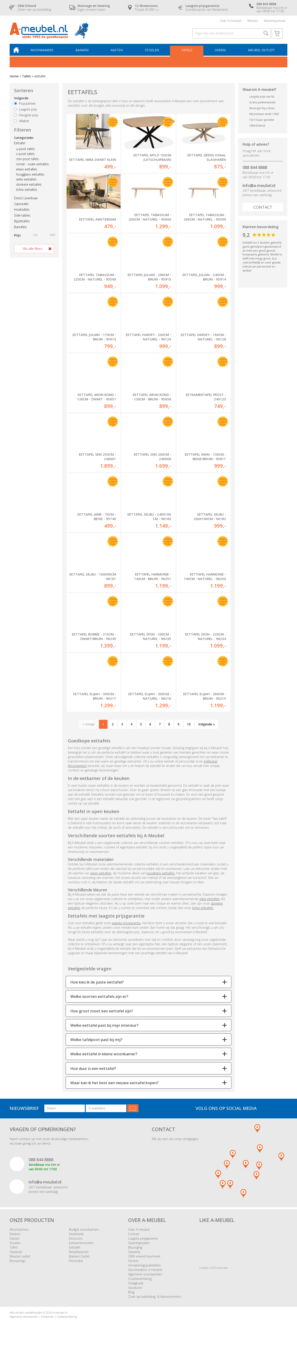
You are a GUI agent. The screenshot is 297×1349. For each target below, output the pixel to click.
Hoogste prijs (26, 118)
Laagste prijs (25, 112)
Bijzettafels (22, 224)
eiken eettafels (26, 172)
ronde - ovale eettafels (32, 167)
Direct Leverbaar (26, 201)
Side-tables (22, 219)
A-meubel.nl (60, 1319)
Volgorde (21, 101)
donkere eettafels (29, 188)
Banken (83, 53)
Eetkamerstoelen (81, 1249)
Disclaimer (47, 1322)
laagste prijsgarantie (126, 929)
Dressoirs (76, 1244)
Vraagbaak (135, 1289)
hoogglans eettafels (30, 177)
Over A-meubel (230, 21)
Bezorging (135, 1253)
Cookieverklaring (140, 1285)
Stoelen (153, 53)
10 (189, 730)
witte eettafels (26, 183)
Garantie (134, 1258)
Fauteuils (16, 1258)
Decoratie (76, 1267)
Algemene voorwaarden (145, 1280)
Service (133, 1267)
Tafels (187, 53)
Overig (220, 53)
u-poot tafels (25, 152)
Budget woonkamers (84, 1235)
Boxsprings (18, 1267)
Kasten (118, 53)
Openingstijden (139, 1249)
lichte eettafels (26, 193)
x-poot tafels (25, 157)
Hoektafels (22, 213)
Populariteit (25, 107)
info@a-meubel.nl (259, 188)
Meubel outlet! (261, 53)
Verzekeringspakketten (144, 1271)
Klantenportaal (274, 21)
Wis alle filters (32, 252)
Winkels (252, 21)
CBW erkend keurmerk (144, 1262)
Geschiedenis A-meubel (145, 1276)
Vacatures (135, 1294)
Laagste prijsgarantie (143, 1244)
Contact (262, 210)
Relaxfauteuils (79, 1258)
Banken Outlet (79, 1262)
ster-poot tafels (27, 162)
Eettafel (19, 146)
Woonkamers (44, 53)
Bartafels (20, 230)
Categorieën (23, 141)
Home (14, 79)
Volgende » (206, 730)
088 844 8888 (255, 170)
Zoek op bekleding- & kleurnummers (154, 1302)
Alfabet (21, 124)
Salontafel (21, 207)
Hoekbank (76, 1240)
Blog (131, 1298)
